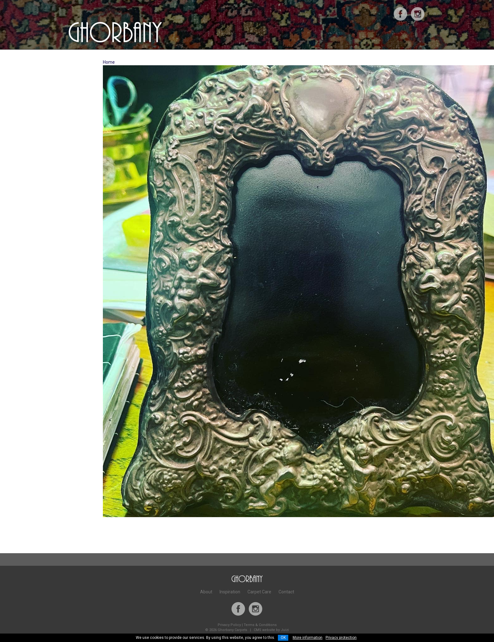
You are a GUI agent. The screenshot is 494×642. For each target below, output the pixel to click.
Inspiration (230, 591)
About (206, 591)
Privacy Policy (229, 625)
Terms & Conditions (260, 625)
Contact (286, 591)
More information (307, 637)
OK (283, 637)
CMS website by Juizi (271, 630)
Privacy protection (341, 637)
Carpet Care (259, 591)
